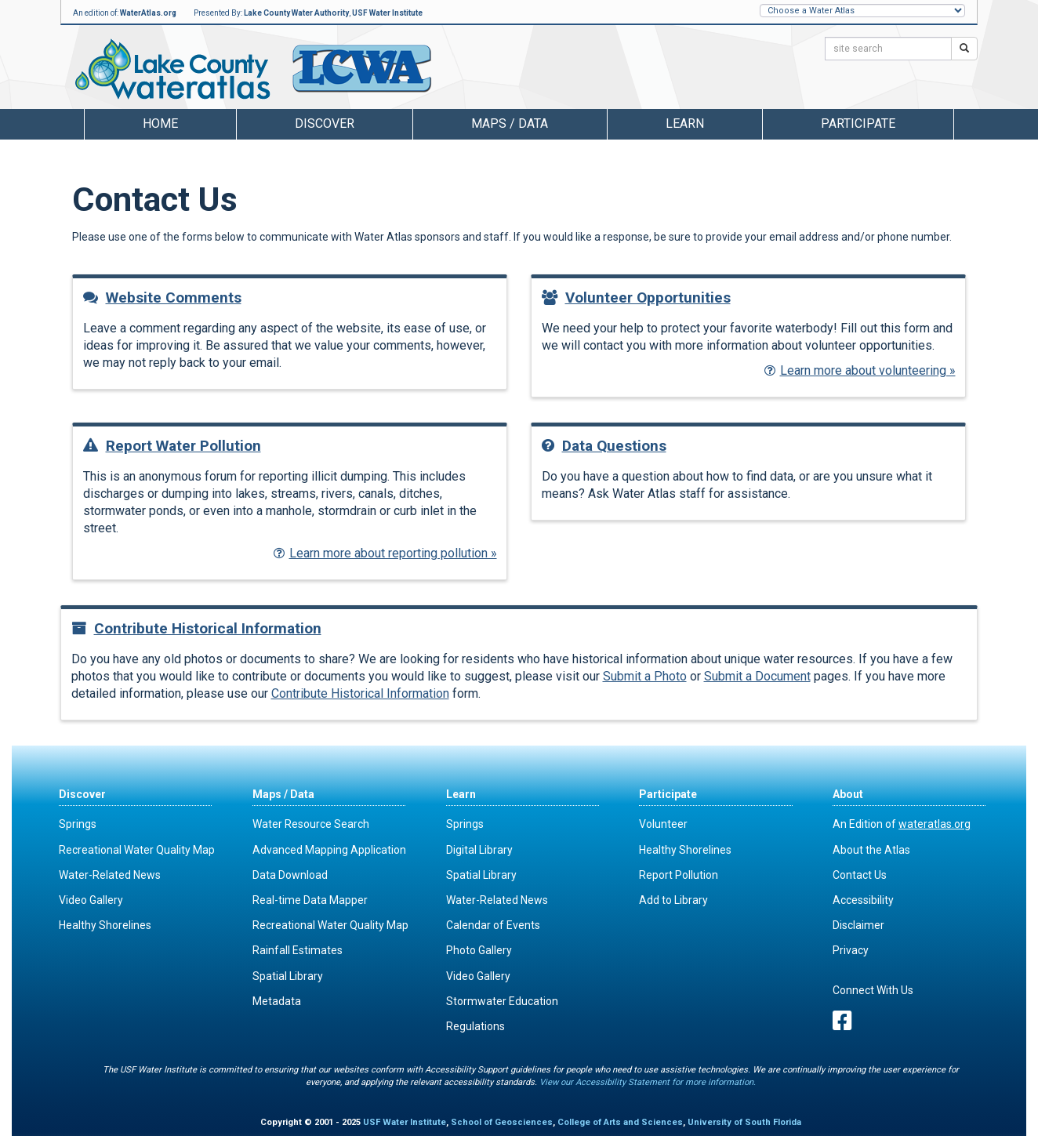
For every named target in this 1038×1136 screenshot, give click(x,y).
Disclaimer (858, 925)
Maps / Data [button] (509, 123)
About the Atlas (871, 850)
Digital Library (479, 850)
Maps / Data (283, 794)
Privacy (851, 950)
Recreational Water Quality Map (137, 850)
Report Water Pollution (172, 446)
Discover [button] (324, 123)
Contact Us (860, 875)
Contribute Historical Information (196, 628)
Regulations (475, 1026)
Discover (82, 794)
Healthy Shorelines (105, 925)
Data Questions (604, 446)
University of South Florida (744, 1122)
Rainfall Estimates (297, 950)
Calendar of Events (493, 925)
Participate (668, 794)
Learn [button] (685, 123)
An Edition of (902, 824)
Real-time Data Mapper (310, 900)
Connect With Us (873, 990)
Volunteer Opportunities (636, 298)
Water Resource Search (310, 824)
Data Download (290, 875)
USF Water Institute (387, 13)
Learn (461, 794)
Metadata (276, 1001)
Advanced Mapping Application (329, 850)
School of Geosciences (502, 1122)
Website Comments (162, 298)
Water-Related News (110, 875)
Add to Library (673, 900)
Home (160, 123)
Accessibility (863, 900)
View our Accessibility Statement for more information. (647, 1082)
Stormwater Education (502, 1001)
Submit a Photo (645, 676)
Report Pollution (678, 875)
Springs (77, 824)
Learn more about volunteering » (860, 370)
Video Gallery (91, 900)
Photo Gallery (479, 950)
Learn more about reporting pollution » (385, 553)
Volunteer (663, 824)
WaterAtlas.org (148, 13)
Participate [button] (858, 123)
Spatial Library (287, 976)
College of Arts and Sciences (620, 1122)
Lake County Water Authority (296, 13)
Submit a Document (757, 676)
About (848, 794)
